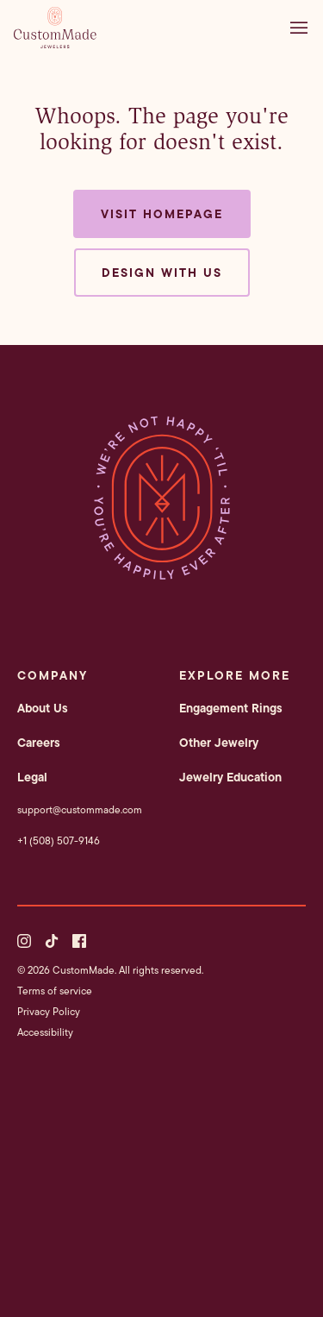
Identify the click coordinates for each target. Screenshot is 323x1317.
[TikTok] (52, 941)
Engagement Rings (231, 708)
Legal (32, 777)
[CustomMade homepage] (55, 43)
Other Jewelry (218, 742)
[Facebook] (79, 941)
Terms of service (54, 990)
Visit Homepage (162, 213)
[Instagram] (24, 941)
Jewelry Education (230, 777)
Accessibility (45, 1032)
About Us (42, 708)
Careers (38, 742)
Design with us (162, 272)
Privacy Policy (48, 1011)
